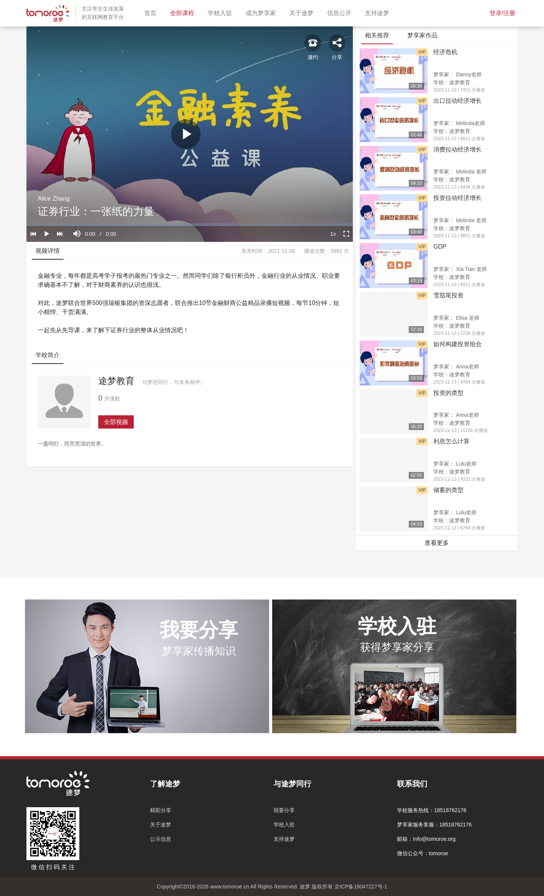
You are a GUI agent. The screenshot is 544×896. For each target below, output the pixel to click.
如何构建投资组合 (457, 344)
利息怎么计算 (451, 441)
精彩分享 (160, 810)
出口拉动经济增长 (457, 100)
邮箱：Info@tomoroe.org (426, 839)
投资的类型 (448, 393)
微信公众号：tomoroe (422, 853)
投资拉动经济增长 (457, 198)
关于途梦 (303, 12)
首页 (151, 12)
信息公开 (340, 12)
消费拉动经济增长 (457, 149)
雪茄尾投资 (448, 295)
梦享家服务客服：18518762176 (434, 825)
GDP (440, 246)
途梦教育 (116, 381)
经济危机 (445, 52)
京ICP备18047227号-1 (360, 887)
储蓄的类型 (448, 490)
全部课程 (183, 12)
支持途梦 (378, 12)
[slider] (189, 224)
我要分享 (284, 810)
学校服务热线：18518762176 (432, 810)
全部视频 (116, 422)
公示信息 (160, 839)
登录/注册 (502, 13)
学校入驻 (221, 12)
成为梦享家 (262, 12)
